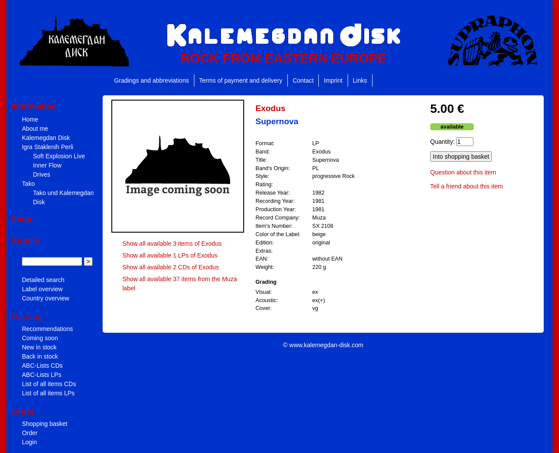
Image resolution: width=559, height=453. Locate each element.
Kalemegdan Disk (46, 137)
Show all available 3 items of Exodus (171, 243)
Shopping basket (44, 423)
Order (30, 432)
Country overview (45, 298)
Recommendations (47, 328)
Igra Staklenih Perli (47, 146)
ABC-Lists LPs (41, 374)
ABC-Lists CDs (42, 365)
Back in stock (40, 356)
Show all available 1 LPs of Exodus (169, 255)
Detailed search (43, 279)
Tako (28, 183)
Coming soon (40, 338)
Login (29, 442)
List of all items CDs (49, 383)
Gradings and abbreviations (151, 80)
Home (30, 119)
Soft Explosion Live (59, 156)
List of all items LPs (48, 393)
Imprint (333, 80)
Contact (303, 80)
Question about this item (463, 172)
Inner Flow (47, 165)
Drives (41, 174)
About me (35, 128)
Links (360, 80)
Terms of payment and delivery (241, 80)
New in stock (39, 347)
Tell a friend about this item (466, 186)
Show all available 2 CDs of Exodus (170, 267)
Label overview (42, 289)
